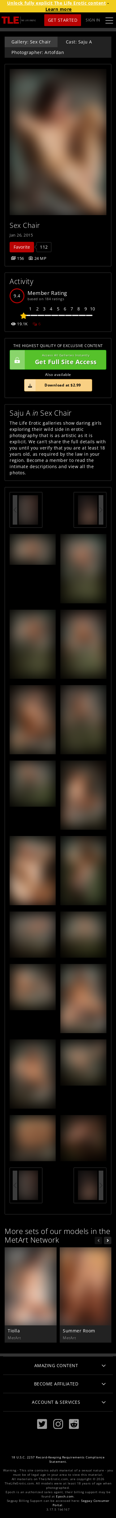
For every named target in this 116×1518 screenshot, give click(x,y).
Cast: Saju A (79, 42)
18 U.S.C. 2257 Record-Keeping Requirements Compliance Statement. (58, 1459)
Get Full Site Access (56, 359)
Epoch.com (65, 1496)
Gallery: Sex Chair (31, 42)
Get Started (63, 20)
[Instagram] (58, 1424)
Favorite (22, 247)
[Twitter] (42, 1424)
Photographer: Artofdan (37, 52)
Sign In (93, 20)
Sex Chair (25, 225)
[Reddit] (74, 1424)
